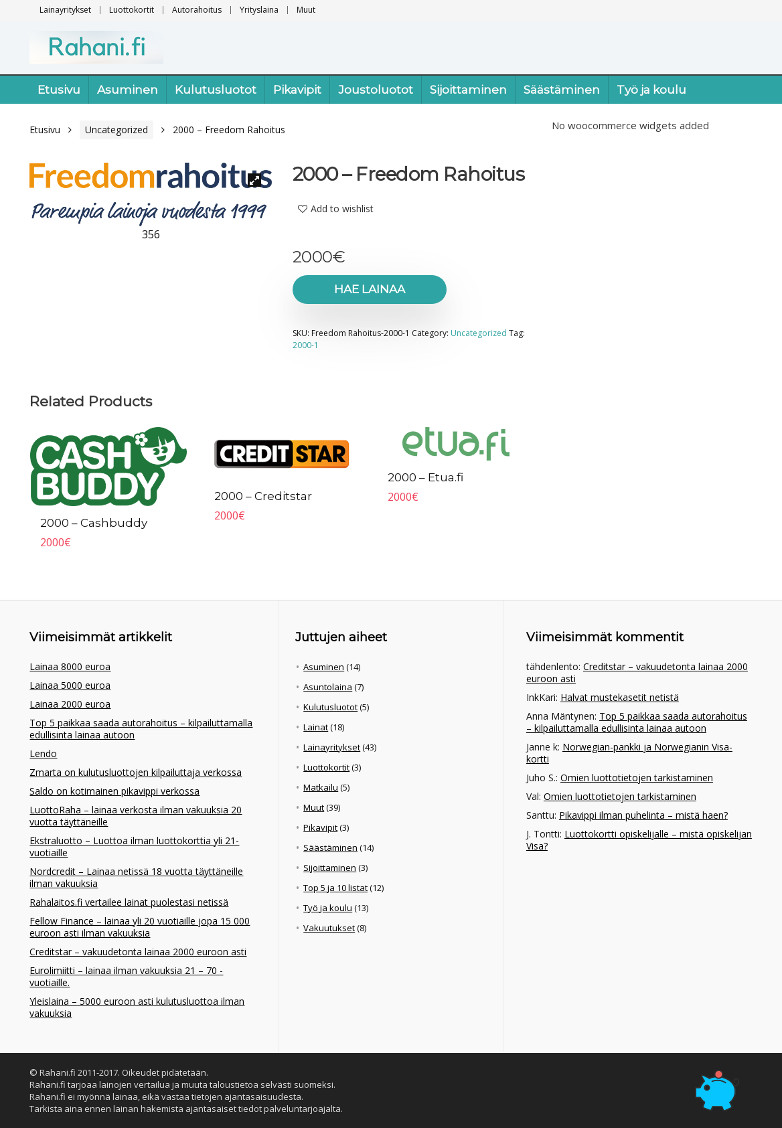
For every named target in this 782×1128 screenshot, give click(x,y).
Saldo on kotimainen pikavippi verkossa (114, 791)
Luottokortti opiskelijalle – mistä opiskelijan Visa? (639, 839)
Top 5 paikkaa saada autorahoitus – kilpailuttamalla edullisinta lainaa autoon (140, 728)
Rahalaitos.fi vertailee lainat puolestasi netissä (128, 902)
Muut (306, 9)
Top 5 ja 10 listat (335, 888)
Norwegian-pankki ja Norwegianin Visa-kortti (629, 752)
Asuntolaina (327, 687)
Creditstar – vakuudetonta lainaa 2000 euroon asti (137, 951)
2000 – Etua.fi (425, 477)
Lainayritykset (65, 9)
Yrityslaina (259, 9)
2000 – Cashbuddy (93, 523)
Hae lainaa (369, 289)
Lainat (315, 727)
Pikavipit (297, 89)
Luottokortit (131, 9)
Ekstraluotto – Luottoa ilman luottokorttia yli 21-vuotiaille (134, 846)
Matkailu (320, 787)
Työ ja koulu (651, 89)
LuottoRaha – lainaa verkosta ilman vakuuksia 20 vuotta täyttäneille (135, 815)
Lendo (43, 753)
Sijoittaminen (468, 89)
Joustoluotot (375, 89)
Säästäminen (562, 89)
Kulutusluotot (215, 89)
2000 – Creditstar (263, 496)
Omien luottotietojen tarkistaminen (636, 777)
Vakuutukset (329, 928)
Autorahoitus (197, 9)
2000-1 (306, 345)
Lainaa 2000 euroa (69, 704)
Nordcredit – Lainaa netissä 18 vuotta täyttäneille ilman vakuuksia (136, 877)
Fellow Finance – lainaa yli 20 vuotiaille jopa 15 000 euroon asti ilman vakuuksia (139, 926)
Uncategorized (116, 129)
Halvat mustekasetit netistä (619, 697)
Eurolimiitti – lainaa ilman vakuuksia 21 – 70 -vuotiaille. (126, 976)
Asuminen (127, 89)
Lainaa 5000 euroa (69, 685)
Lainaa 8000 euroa (69, 666)
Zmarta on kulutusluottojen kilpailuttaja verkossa (135, 772)
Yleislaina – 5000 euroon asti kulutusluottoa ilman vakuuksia (136, 1007)
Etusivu (58, 89)
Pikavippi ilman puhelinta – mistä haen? (643, 815)
